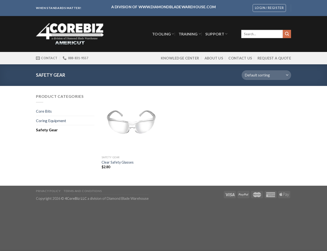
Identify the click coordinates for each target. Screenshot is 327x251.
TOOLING (163, 34)
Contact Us (240, 58)
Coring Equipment (51, 120)
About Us (214, 58)
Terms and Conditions (83, 191)
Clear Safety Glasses (118, 162)
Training (190, 34)
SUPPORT (216, 34)
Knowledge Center (180, 58)
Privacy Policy (48, 191)
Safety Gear (47, 129)
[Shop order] (266, 75)
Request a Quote (274, 58)
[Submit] (287, 34)
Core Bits (44, 111)
